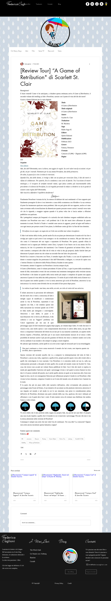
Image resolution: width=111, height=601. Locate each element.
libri (22, 439)
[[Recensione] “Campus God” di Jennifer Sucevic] (86, 481)
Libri (26, 51)
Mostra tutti (97, 470)
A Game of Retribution (34, 442)
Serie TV (41, 51)
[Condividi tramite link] (35, 454)
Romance (37, 439)
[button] (27, 4)
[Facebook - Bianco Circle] (87, 4)
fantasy (70, 439)
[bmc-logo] (106, 4)
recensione (29, 439)
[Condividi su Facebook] (21, 454)
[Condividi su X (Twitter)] (26, 454)
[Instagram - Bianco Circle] (92, 4)
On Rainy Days (16, 51)
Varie (59, 51)
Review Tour (62, 439)
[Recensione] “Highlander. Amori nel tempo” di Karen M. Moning (55, 494)
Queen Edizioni (52, 439)
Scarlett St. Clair (79, 439)
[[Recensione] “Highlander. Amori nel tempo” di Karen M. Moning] (55, 481)
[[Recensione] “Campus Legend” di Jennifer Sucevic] (24, 481)
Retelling (24, 442)
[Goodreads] (97, 4)
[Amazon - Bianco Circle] (101, 4)
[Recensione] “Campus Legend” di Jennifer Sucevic (23, 494)
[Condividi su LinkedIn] (30, 454)
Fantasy (44, 439)
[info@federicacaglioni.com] (97, 564)
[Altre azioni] (89, 64)
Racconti (51, 51)
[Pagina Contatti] (91, 572)
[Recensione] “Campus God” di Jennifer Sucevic (85, 494)
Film (33, 51)
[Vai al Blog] (70, 572)
